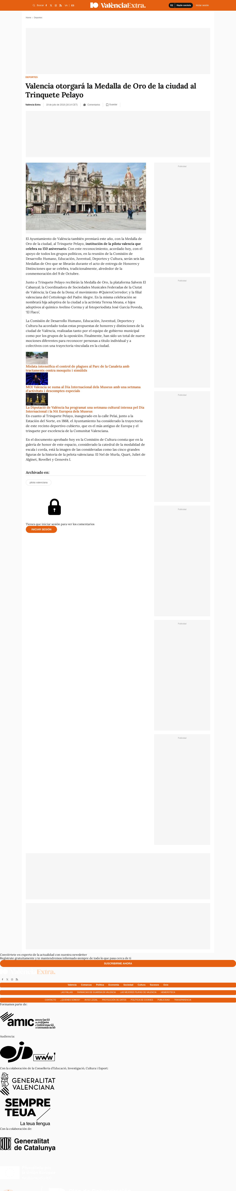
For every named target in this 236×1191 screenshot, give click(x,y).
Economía (113, 985)
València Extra (32, 104)
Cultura (141, 985)
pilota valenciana (39, 482)
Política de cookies (142, 1000)
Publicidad (163, 1000)
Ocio (165, 985)
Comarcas (86, 985)
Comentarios (91, 104)
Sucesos (154, 985)
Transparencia (182, 1000)
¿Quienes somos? (70, 1000)
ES (72, 5)
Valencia (72, 985)
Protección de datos (114, 1000)
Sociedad (128, 985)
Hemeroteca (168, 992)
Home (28, 17)
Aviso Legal (91, 1000)
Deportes (31, 77)
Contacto (50, 1000)
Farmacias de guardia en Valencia (96, 992)
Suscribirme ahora (118, 963)
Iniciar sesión (41, 529)
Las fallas (67, 992)
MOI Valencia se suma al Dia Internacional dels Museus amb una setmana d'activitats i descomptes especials (83, 389)
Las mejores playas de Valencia (138, 992)
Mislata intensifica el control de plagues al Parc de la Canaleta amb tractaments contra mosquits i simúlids (77, 368)
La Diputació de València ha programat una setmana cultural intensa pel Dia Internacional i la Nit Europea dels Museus (85, 409)
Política (100, 985)
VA (66, 5)
